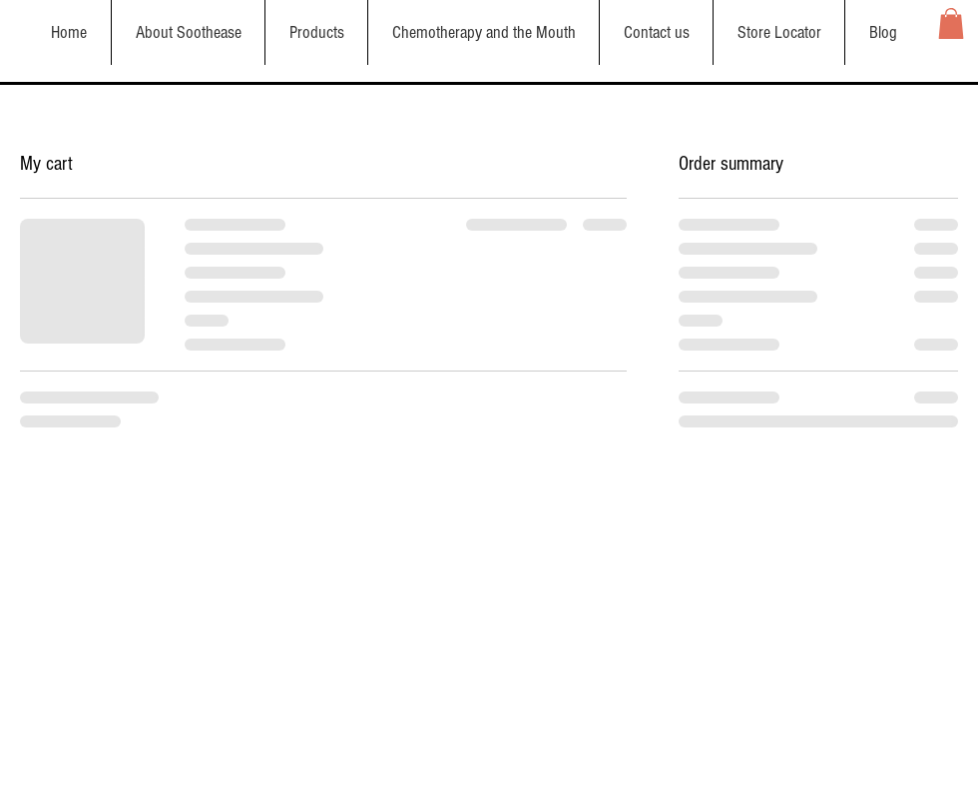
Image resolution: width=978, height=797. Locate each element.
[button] (951, 23)
